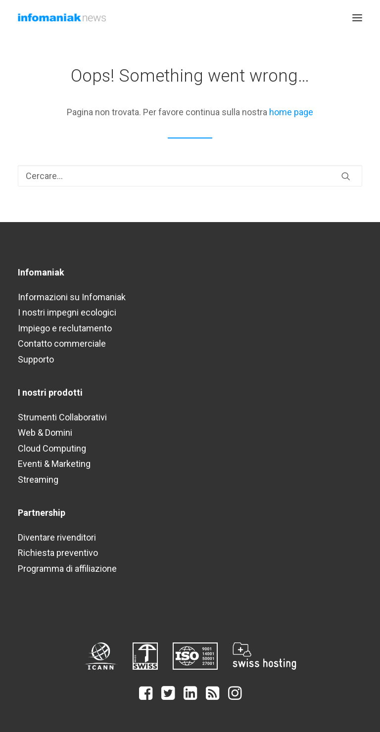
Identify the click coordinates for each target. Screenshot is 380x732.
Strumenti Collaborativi (62, 417)
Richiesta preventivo (58, 553)
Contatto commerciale (62, 343)
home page (291, 112)
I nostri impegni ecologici (67, 312)
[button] (357, 17)
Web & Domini (45, 432)
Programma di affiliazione (67, 568)
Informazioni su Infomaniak (72, 297)
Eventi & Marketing (54, 463)
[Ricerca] (190, 175)
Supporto (36, 359)
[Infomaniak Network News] (62, 17)
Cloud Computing (52, 448)
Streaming (38, 479)
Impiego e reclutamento (65, 328)
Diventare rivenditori (57, 537)
